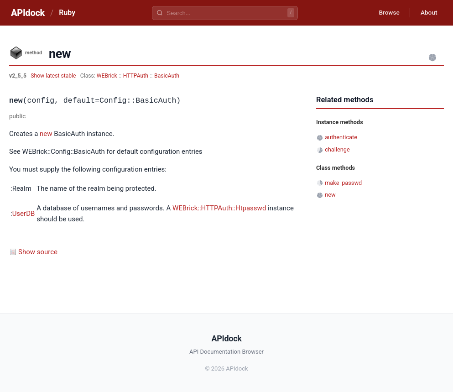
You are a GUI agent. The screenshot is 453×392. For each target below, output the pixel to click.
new (46, 134)
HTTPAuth (135, 76)
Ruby (67, 12)
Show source (37, 252)
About (428, 12)
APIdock (28, 12)
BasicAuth (166, 76)
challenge (337, 149)
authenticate (341, 137)
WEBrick (107, 76)
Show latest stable (54, 76)
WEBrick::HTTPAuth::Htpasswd (219, 208)
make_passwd (343, 182)
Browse (386, 12)
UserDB (23, 213)
